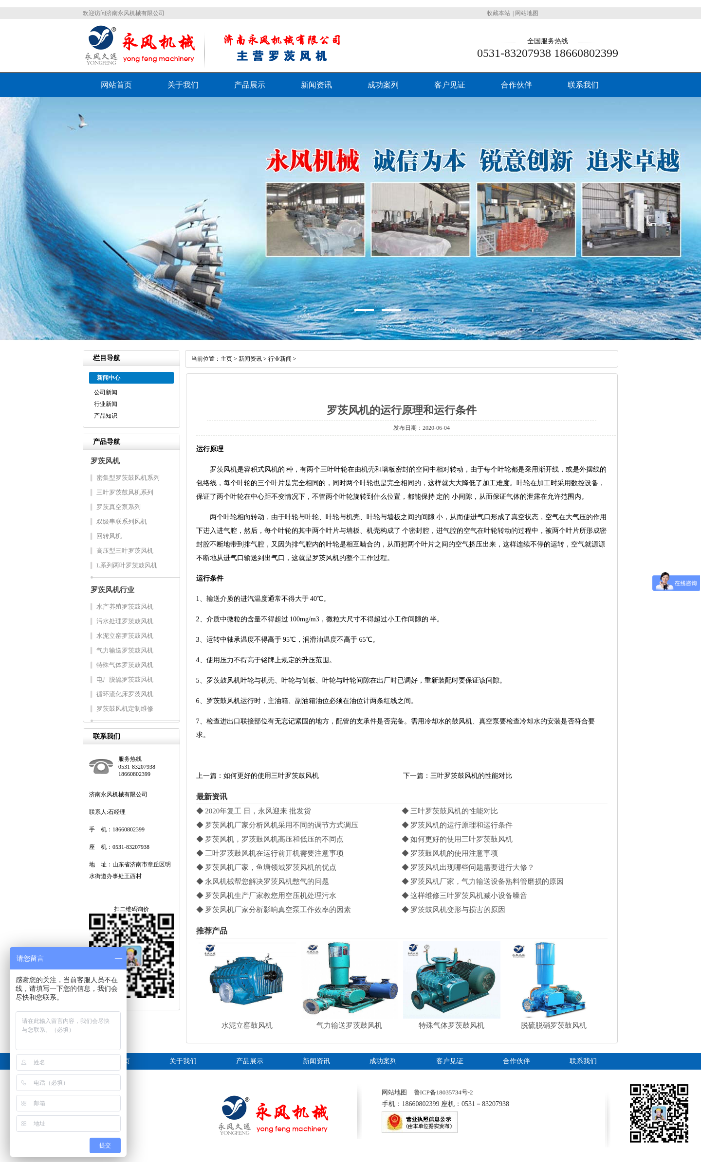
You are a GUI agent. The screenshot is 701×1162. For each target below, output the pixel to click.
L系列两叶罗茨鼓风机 (126, 565)
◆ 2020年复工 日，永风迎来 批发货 (253, 811)
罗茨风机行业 (112, 590)
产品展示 (249, 85)
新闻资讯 (316, 85)
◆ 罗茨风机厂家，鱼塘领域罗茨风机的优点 (266, 867)
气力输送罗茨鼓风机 (124, 650)
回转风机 (109, 536)
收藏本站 (498, 13)
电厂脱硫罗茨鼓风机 (124, 679)
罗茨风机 (105, 461)
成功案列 (383, 85)
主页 (226, 358)
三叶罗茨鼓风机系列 (124, 492)
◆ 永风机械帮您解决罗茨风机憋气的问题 (263, 881)
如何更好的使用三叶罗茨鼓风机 (271, 775)
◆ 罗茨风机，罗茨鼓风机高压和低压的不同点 (270, 839)
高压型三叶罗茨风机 (124, 550)
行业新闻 (105, 404)
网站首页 (116, 85)
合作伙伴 (516, 85)
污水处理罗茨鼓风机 (124, 621)
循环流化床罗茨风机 (124, 694)
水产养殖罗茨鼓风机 (124, 606)
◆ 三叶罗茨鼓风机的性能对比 (450, 811)
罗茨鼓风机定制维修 (124, 708)
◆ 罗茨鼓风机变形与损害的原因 (454, 910)
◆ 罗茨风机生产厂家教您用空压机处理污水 (266, 895)
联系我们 (583, 85)
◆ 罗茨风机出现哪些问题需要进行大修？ (468, 867)
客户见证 (449, 85)
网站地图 (526, 13)
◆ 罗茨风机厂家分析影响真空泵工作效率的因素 (273, 910)
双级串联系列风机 (121, 521)
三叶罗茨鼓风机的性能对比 (471, 775)
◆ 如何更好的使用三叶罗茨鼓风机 (457, 839)
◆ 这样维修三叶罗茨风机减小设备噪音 (465, 895)
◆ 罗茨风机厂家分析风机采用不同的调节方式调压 (277, 825)
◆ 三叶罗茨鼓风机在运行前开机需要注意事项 (270, 853)
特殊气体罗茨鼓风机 (124, 665)
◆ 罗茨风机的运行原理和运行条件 (457, 825)
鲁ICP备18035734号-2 (443, 1092)
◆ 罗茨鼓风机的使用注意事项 (450, 853)
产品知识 (105, 415)
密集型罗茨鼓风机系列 (128, 477)
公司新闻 (105, 392)
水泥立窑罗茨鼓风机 (124, 635)
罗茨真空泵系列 (118, 507)
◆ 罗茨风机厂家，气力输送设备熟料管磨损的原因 (483, 881)
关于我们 (183, 85)
